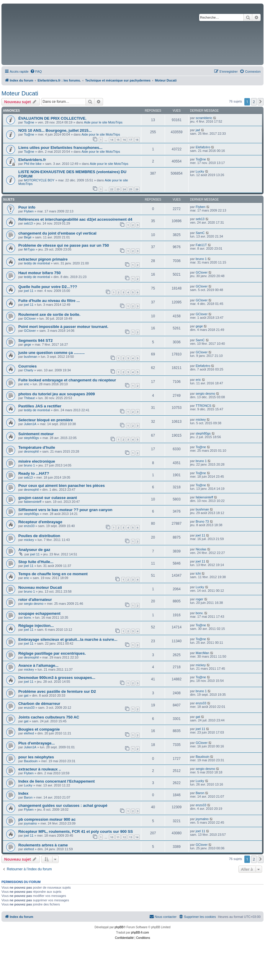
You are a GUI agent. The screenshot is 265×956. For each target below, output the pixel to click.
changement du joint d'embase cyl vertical (57, 233)
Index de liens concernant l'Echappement (56, 781)
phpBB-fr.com (140, 932)
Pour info (26, 207)
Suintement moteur (36, 434)
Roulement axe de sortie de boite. (49, 314)
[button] (261, 101)
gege (199, 326)
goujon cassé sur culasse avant (47, 497)
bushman (30, 356)
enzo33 (29, 526)
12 (124, 837)
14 (111, 140)
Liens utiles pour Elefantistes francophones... (60, 147)
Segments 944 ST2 (35, 340)
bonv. (28, 617)
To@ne (29, 122)
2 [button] (254, 101)
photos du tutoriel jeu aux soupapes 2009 (56, 394)
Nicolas (201, 549)
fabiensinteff (32, 501)
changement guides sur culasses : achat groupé (62, 805)
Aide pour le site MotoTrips (103, 122)
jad (198, 130)
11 (118, 837)
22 (111, 189)
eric (26, 384)
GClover (201, 272)
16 (124, 140)
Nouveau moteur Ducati (40, 587)
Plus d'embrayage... (36, 743)
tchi (198, 573)
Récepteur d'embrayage (40, 522)
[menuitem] (36, 71)
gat (26, 695)
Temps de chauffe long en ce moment (53, 574)
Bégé (28, 237)
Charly (28, 370)
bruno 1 (201, 259)
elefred (29, 733)
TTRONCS (203, 405)
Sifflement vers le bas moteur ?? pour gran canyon (65, 510)
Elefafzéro (203, 147)
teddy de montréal (37, 263)
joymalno (30, 823)
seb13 (28, 223)
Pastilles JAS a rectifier (39, 406)
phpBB (118, 927)
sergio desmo (205, 393)
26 (136, 189)
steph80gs (31, 438)
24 (124, 189)
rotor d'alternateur (35, 599)
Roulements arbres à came (43, 845)
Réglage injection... (36, 625)
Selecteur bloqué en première (45, 420)
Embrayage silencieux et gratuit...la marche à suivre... (67, 639)
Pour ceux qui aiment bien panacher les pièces (61, 485)
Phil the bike (33, 163)
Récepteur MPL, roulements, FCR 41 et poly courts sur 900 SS (75, 831)
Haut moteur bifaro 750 (39, 273)
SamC (200, 233)
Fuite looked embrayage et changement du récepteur (67, 380)
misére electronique (36, 461)
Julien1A (30, 424)
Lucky (200, 171)
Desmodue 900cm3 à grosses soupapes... (56, 677)
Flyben (29, 211)
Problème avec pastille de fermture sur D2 (57, 691)
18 (136, 140)
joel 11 (28, 290)
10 (111, 837)
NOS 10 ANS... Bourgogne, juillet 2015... (55, 130)
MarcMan (202, 653)
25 (130, 189)
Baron (28, 797)
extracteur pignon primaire (43, 259)
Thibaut (29, 398)
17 (130, 140)
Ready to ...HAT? (33, 473)
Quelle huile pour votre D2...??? (47, 286)
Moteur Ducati (19, 93)
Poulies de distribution (39, 536)
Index (23, 793)
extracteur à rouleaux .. (39, 769)
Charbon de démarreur (39, 703)
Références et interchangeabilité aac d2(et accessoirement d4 (75, 219)
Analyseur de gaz (34, 549)
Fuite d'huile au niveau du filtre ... (49, 300)
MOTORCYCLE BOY (39, 180)
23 (118, 189)
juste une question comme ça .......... (51, 352)
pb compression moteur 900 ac (47, 819)
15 (118, 140)
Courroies (27, 366)
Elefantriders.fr (32, 159)
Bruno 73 (202, 521)
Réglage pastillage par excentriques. (52, 653)
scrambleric (204, 118)
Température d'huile (36, 447)
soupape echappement (39, 613)
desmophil (31, 451)
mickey (201, 419)
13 (130, 837)
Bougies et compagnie (39, 729)
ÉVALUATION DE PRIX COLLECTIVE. (52, 118)
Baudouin (31, 761)
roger (199, 599)
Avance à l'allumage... (38, 665)
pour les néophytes (36, 757)
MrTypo (29, 249)
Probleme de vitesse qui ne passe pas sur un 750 (63, 245)
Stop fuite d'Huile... (35, 562)
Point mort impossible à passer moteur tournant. (63, 326)
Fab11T (201, 245)
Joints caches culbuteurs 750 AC (48, 717)
